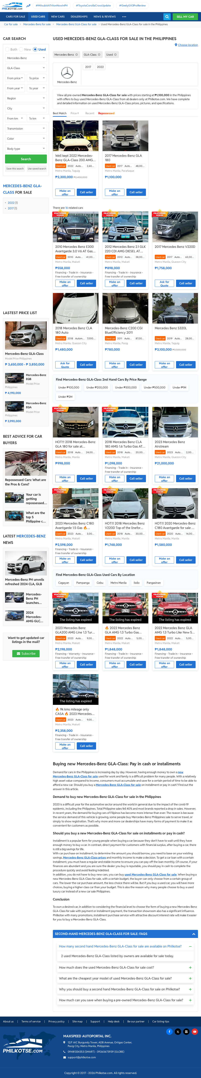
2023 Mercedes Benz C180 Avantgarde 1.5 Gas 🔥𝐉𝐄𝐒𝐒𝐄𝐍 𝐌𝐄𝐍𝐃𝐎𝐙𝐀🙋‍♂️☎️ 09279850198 (74, 525)
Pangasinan (154, 583)
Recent (89, 113)
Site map (77, 1021)
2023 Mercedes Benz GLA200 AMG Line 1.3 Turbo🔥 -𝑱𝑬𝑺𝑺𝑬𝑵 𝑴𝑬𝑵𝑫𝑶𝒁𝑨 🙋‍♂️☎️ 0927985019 (75, 630)
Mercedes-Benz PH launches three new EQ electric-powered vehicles (36, 598)
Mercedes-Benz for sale (37, 24)
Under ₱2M (65, 397)
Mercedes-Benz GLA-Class (24, 354)
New (27, 49)
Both (13, 49)
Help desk (114, 1021)
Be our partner (136, 1021)
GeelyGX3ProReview (133, 5)
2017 (11, 208)
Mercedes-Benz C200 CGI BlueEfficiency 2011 (124, 330)
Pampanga (82, 583)
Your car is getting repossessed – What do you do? (36, 498)
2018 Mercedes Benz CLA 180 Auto (73, 330)
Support (95, 1021)
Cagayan (63, 583)
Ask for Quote (164, 283)
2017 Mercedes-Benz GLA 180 (123, 158)
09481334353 (76, 1051)
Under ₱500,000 (154, 387)
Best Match (60, 113)
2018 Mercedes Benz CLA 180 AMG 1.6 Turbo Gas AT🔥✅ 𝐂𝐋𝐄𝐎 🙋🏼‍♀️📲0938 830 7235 (124, 444)
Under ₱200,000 (97, 387)
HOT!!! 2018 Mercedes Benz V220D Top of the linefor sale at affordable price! (125, 525)
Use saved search (37, 168)
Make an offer (65, 192)
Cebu (100, 583)
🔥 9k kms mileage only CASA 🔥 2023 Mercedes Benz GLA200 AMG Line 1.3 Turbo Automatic (75, 711)
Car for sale (11, 24)
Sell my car (185, 17)
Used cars (38, 16)
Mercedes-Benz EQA (36, 405)
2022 (11, 203)
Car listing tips (160, 1021)
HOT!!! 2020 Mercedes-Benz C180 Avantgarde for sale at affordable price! (175, 525)
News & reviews (105, 16)
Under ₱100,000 (68, 387)
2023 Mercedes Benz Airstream (170, 444)
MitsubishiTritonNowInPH (53, 5)
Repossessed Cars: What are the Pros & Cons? (25, 482)
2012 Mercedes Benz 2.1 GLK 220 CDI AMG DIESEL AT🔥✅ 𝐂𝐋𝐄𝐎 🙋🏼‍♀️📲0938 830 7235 (125, 249)
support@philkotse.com (82, 1057)
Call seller (86, 192)
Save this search (15, 168)
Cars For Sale (15, 16)
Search (26, 159)
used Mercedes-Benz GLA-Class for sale (151, 874)
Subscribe (26, 653)
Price (76, 113)
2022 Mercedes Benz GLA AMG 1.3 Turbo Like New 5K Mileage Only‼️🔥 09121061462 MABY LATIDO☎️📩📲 (174, 630)
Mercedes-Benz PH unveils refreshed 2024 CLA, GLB (24, 581)
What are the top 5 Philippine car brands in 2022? (36, 517)
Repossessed (106, 113)
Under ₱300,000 (126, 387)
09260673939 (105, 1051)
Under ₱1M (179, 387)
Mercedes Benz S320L (171, 328)
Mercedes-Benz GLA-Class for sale (76, 24)
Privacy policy (56, 1021)
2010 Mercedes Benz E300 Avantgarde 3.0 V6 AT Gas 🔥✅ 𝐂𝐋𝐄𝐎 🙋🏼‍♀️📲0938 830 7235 (74, 249)
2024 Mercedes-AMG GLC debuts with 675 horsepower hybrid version (34, 617)
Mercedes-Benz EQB (36, 377)
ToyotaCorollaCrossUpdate (94, 5)
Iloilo (136, 583)
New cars (58, 16)
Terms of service (31, 1021)
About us (8, 1021)
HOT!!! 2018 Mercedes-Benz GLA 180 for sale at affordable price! (75, 444)
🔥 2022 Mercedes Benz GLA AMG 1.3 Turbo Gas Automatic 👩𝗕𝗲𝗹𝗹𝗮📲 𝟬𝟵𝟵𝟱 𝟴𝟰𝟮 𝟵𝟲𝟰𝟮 (122, 630)
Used (42, 49)
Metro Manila (118, 583)
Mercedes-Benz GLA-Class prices (84, 857)
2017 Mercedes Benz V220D (175, 247)
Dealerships (79, 16)
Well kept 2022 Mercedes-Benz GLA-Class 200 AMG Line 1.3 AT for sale (74, 158)
